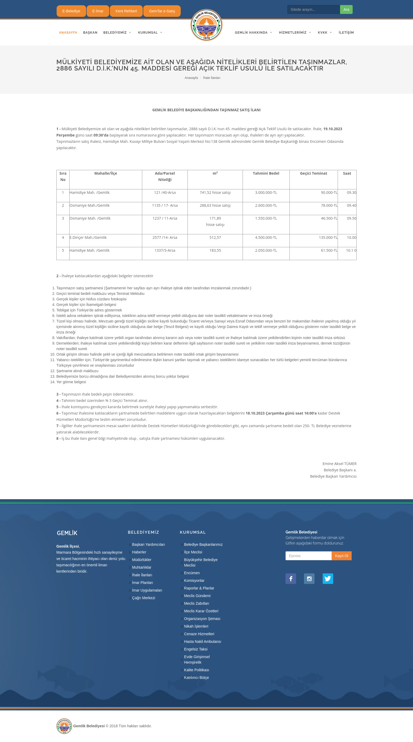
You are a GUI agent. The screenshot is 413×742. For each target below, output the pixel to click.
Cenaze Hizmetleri (199, 634)
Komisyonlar (194, 580)
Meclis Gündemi (197, 596)
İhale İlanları (211, 78)
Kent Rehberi (126, 11)
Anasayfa (191, 78)
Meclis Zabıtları (196, 603)
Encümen (192, 573)
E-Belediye (71, 11)
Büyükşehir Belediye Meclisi (201, 562)
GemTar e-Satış (162, 11)
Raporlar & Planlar (199, 588)
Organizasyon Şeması (202, 619)
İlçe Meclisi (193, 552)
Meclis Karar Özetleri (201, 611)
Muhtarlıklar (141, 567)
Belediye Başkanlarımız (203, 544)
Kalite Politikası (196, 670)
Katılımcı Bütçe (196, 677)
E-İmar (98, 11)
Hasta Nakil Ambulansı (202, 641)
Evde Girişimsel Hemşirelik (197, 659)
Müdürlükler (141, 560)
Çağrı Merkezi (143, 598)
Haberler (139, 552)
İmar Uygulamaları (147, 590)
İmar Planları (142, 583)
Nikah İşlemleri (196, 626)
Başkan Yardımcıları (148, 544)
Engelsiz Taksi (195, 649)
